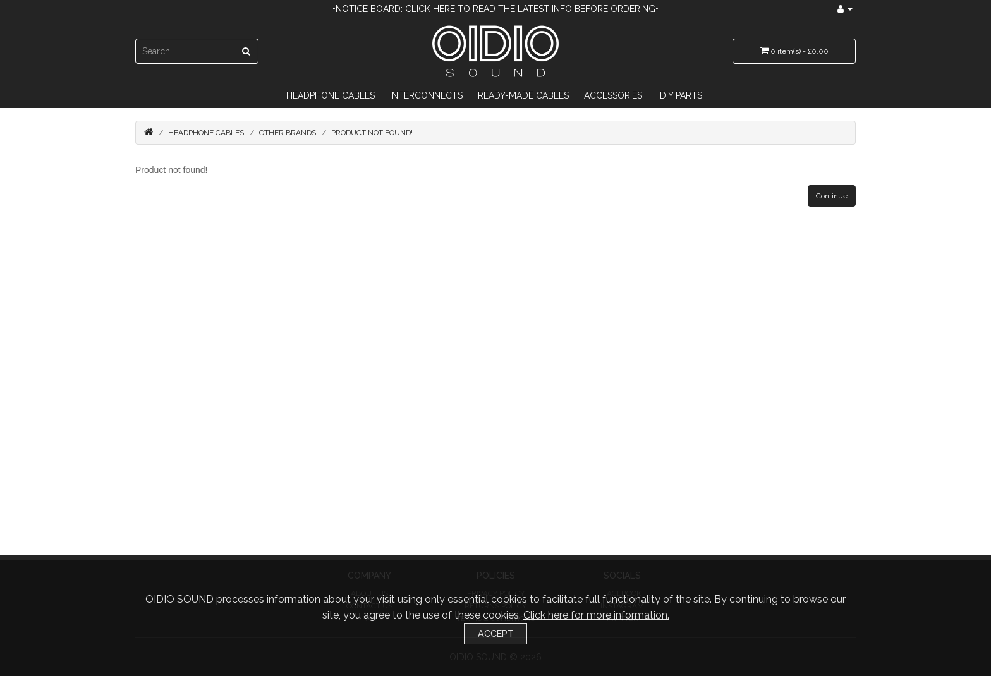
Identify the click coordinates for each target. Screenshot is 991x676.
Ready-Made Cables (523, 95)
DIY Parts (681, 95)
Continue (832, 195)
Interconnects (426, 95)
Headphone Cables (330, 95)
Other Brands (287, 132)
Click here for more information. (596, 615)
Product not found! (372, 132)
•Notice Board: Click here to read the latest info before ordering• (495, 9)
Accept (496, 633)
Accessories (613, 95)
